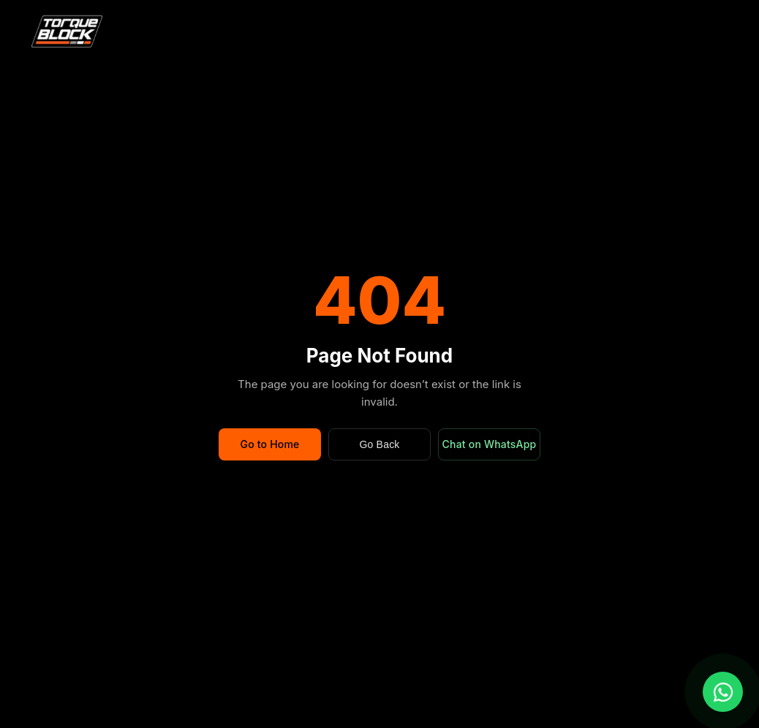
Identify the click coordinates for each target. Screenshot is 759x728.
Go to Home (269, 444)
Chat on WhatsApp (489, 444)
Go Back (379, 444)
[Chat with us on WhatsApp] (723, 692)
